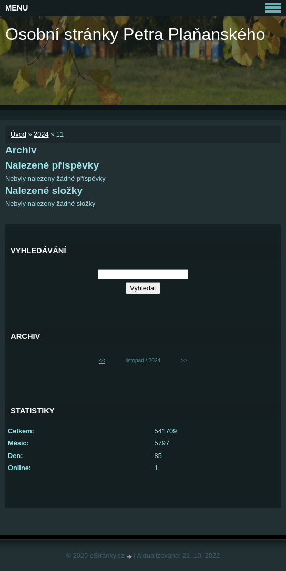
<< (102, 361)
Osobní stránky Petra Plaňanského (135, 34)
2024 (41, 134)
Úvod (18, 134)
